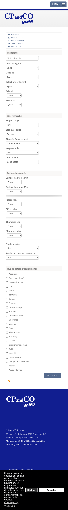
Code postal (12, 157)
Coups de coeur (16, 40)
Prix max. (10, 100)
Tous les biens (15, 43)
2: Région (14, 129)
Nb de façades (13, 244)
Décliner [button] (31, 490)
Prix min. (10, 91)
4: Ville (12, 148)
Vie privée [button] (9, 506)
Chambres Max (13, 231)
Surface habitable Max (17, 187)
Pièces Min (11, 199)
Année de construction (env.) (20, 253)
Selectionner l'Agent (16, 82)
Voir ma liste (14, 46)
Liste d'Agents (15, 37)
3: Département (17, 139)
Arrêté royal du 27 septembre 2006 (21, 444)
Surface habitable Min (17, 177)
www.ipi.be (39, 441)
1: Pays (12, 120)
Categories (14, 34)
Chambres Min (13, 221)
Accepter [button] (51, 490)
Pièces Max (11, 209)
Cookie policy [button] (11, 502)
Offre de (10, 72)
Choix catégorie (14, 63)
